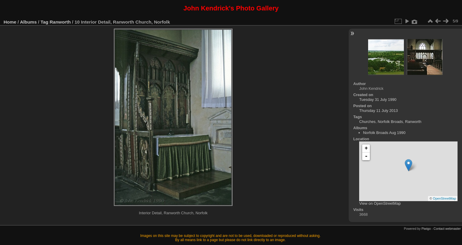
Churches (367, 121)
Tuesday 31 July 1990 (377, 99)
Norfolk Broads (390, 121)
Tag (44, 21)
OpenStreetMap (444, 198)
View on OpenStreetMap (380, 203)
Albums (28, 21)
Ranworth (60, 21)
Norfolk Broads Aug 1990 (384, 132)
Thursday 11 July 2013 (378, 110)
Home (10, 21)
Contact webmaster (447, 228)
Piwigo (426, 228)
